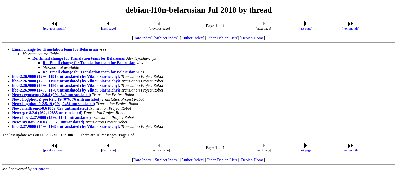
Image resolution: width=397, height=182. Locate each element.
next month (350, 28)
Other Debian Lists (222, 38)
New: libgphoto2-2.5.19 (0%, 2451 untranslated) (53, 104)
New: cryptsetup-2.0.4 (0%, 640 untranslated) (51, 95)
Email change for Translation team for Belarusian (55, 49)
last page (305, 28)
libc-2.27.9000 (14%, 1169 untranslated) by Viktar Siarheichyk (66, 126)
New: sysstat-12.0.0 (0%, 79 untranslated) (48, 122)
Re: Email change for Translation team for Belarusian (78, 58)
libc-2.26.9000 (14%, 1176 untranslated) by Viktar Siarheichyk (66, 90)
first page (108, 28)
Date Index (142, 38)
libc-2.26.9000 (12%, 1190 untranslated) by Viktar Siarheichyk (66, 81)
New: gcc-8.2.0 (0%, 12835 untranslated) (47, 113)
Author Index (192, 38)
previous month (54, 28)
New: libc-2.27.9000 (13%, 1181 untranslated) (51, 117)
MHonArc (40, 169)
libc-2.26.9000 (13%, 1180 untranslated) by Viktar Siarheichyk (66, 85)
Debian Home (252, 38)
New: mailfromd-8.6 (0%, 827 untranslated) (50, 108)
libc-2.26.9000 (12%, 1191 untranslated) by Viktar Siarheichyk (66, 76)
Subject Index (166, 38)
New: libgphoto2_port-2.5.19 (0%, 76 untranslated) (56, 99)
